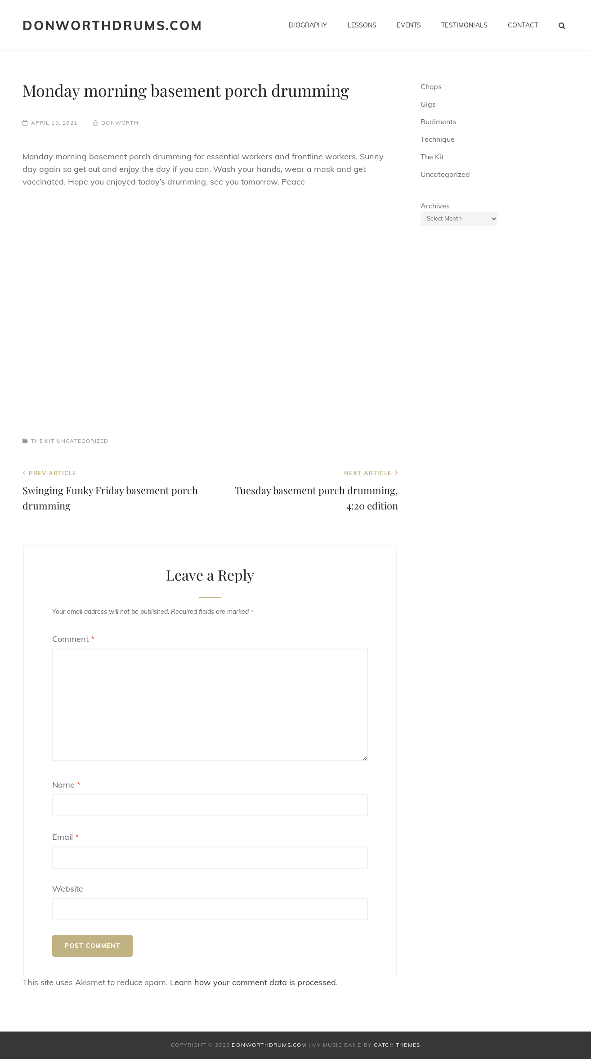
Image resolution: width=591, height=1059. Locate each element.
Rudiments (439, 121)
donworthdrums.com (112, 25)
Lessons (362, 25)
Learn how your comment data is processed (253, 982)
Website (67, 888)
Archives (435, 205)
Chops (431, 86)
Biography (308, 25)
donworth (120, 122)
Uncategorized (83, 440)
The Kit (42, 440)
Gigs (428, 103)
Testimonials (464, 25)
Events (409, 25)
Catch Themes (397, 1044)
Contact (523, 25)
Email (65, 837)
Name (66, 785)
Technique (438, 139)
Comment (73, 639)
